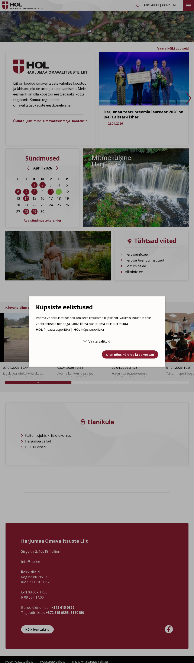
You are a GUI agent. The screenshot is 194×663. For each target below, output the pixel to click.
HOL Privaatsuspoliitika (53, 329)
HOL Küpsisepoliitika (89, 329)
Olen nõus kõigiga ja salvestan (130, 354)
